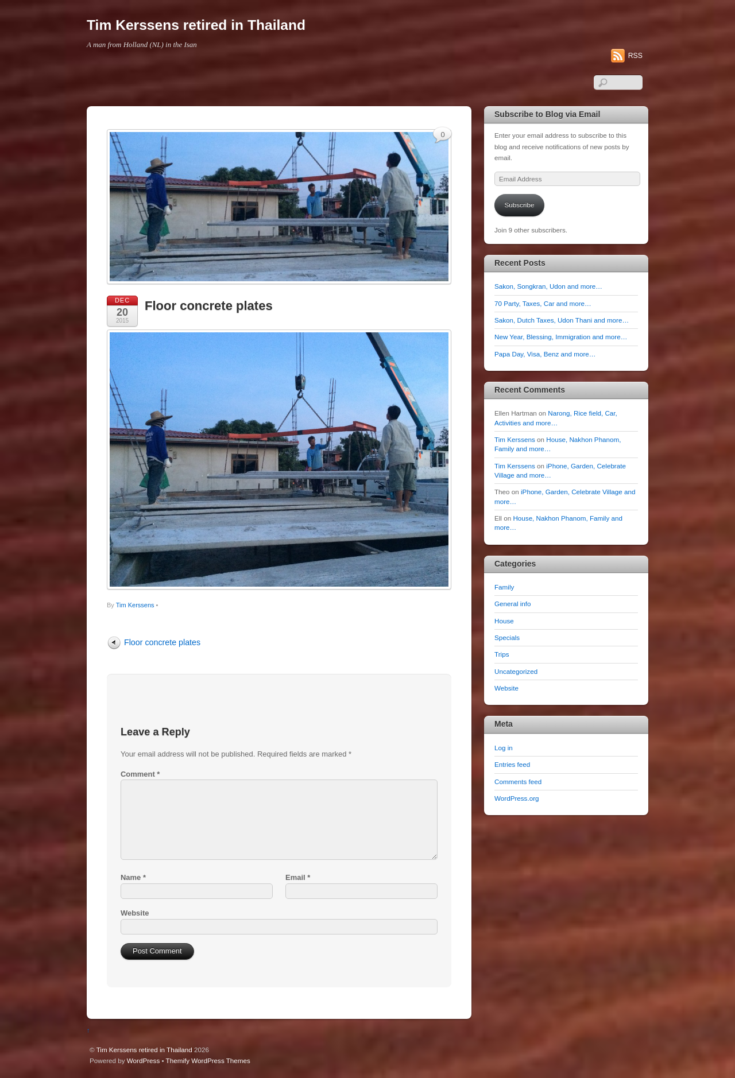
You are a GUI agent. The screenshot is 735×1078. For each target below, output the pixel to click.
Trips (501, 654)
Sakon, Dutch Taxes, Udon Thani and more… (561, 320)
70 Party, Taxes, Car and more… (542, 303)
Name (133, 877)
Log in (503, 747)
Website (135, 913)
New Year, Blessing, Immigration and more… (560, 336)
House (504, 621)
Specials (507, 637)
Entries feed (512, 764)
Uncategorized (515, 671)
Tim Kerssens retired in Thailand (144, 1049)
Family (504, 587)
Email (297, 877)
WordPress (143, 1060)
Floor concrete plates (209, 305)
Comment (140, 774)
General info (512, 603)
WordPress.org (516, 798)
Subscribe (520, 204)
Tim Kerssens (135, 605)
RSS (635, 56)
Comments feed (517, 781)
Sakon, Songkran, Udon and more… (548, 286)
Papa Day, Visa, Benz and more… (544, 354)
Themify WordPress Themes (208, 1060)
